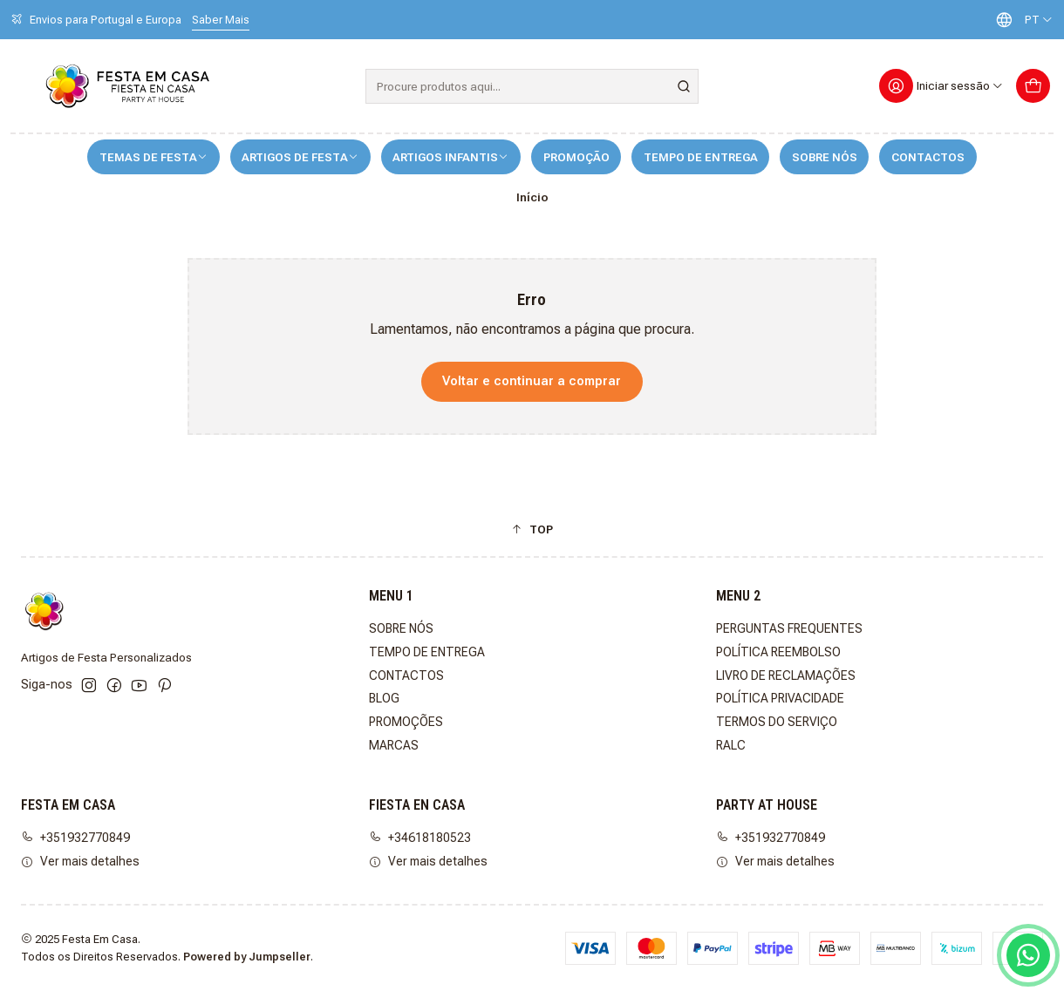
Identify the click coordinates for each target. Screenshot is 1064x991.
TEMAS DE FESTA (153, 157)
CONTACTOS (928, 157)
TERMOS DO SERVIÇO (776, 722)
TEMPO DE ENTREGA (701, 157)
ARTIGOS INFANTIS (450, 157)
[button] (532, 529)
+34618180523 (420, 838)
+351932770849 (75, 838)
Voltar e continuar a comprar (531, 381)
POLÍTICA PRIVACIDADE (780, 698)
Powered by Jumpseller (246, 956)
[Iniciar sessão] (941, 86)
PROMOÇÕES (406, 722)
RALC (731, 745)
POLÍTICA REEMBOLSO (778, 652)
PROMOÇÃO (576, 157)
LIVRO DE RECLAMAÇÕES (786, 675)
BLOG (384, 698)
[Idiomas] (1020, 20)
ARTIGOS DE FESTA (300, 157)
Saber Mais (220, 19)
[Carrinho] (1033, 86)
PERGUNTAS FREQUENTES (789, 628)
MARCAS (394, 745)
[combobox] (532, 86)
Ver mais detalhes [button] (80, 861)
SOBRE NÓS (824, 157)
